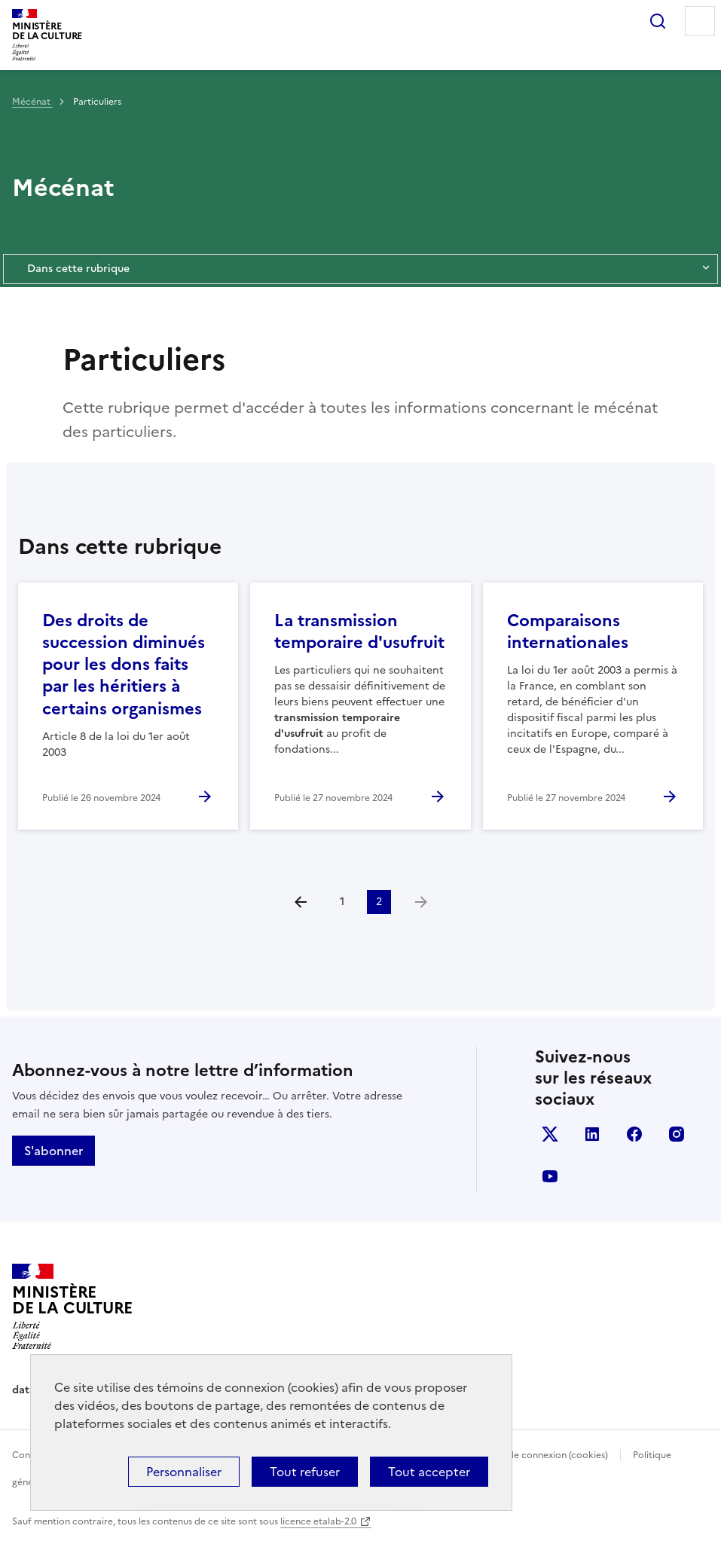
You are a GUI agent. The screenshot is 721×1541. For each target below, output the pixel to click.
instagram (676, 1134)
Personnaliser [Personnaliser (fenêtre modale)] (183, 1472)
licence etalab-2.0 (318, 1521)
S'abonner (53, 1151)
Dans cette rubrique (360, 269)
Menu (700, 21)
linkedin (592, 1134)
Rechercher (658, 21)
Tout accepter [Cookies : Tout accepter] (429, 1472)
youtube (550, 1176)
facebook (634, 1134)
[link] (421, 902)
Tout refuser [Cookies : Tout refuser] (305, 1472)
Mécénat (32, 102)
